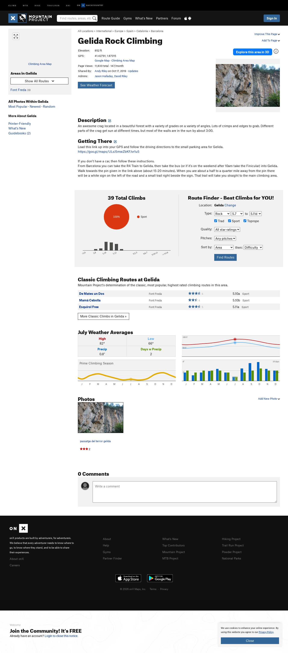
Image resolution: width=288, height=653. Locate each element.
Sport (234, 219)
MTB (25, 5)
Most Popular (17, 106)
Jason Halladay (104, 76)
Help (106, 543)
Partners (162, 18)
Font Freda (18, 90)
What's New (144, 18)
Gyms (127, 18)
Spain (129, 31)
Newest (35, 106)
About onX (17, 556)
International (104, 31)
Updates (133, 71)
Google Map (102, 60)
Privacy (164, 586)
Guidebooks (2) (19, 133)
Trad (219, 219)
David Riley (120, 76)
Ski (68, 5)
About (107, 537)
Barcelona (157, 31)
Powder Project (233, 549)
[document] (250, 635)
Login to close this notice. (61, 636)
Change (230, 203)
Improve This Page (267, 34)
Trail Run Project (234, 543)
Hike (38, 5)
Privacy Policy (266, 632)
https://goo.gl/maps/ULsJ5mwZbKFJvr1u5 (108, 149)
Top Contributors (174, 543)
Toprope (251, 219)
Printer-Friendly (19, 123)
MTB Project (171, 556)
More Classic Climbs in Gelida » (103, 314)
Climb (12, 5)
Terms (153, 586)
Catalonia (142, 31)
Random (49, 106)
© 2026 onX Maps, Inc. (133, 586)
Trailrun (53, 5)
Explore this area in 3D (252, 51)
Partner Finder (113, 556)
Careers (15, 563)
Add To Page (271, 40)
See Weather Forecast (96, 85)
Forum (176, 18)
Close (250, 641)
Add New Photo (269, 396)
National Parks (232, 556)
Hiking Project (232, 537)
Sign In (272, 18)
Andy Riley (101, 71)
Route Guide (111, 18)
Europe (119, 31)
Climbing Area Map (40, 64)
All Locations (85, 31)
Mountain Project (174, 549)
